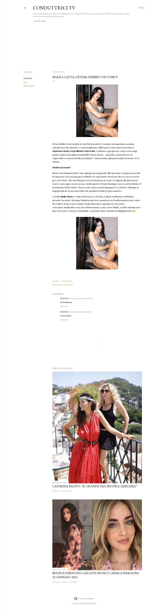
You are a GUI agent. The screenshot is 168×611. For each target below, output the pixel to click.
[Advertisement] (84, 46)
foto (25, 82)
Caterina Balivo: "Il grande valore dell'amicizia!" (94, 486)
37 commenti (66, 491)
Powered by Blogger (84, 598)
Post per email (66, 281)
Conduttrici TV (54, 8)
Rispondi (64, 306)
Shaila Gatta (28, 86)
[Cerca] (141, 8)
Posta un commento (69, 582)
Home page (40, 21)
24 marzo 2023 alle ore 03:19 (80, 312)
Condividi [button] (27, 72)
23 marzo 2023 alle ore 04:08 (81, 298)
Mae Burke (92, 603)
